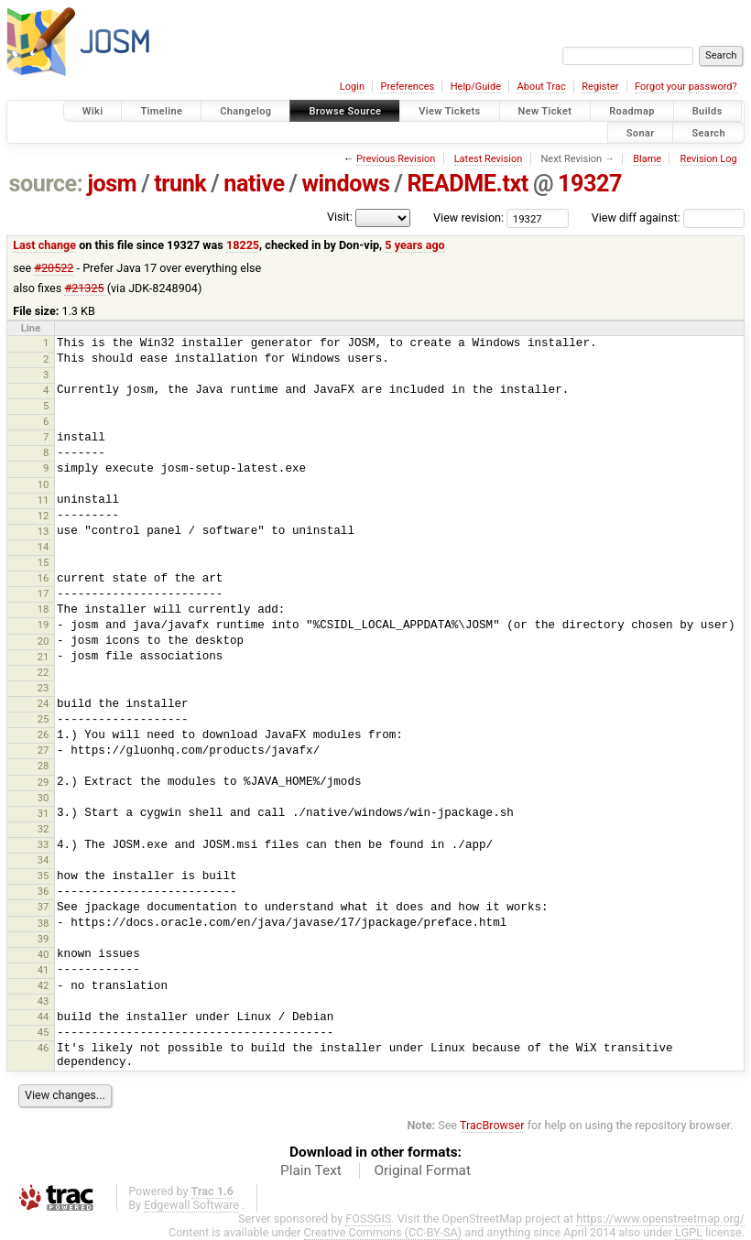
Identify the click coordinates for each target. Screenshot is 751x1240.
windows (346, 183)
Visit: (340, 216)
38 (43, 923)
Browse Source (345, 111)
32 (43, 828)
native (253, 183)
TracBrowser (492, 1125)
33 (43, 844)
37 (43, 906)
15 (43, 562)
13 (43, 531)
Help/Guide (476, 86)
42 (43, 985)
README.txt (467, 183)
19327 (590, 183)
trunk (180, 183)
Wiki (92, 111)
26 (43, 734)
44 (43, 1016)
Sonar (640, 132)
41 (43, 969)
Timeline (161, 111)
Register (600, 86)
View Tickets (449, 111)
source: (46, 183)
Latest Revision (488, 159)
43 (43, 1001)
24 (43, 703)
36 (43, 891)
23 (43, 687)
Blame (647, 159)
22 (43, 672)
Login (352, 86)
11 (43, 500)
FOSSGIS (368, 1218)
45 (43, 1032)
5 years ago (414, 245)
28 (43, 765)
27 (43, 750)
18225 (242, 245)
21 (43, 656)
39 (43, 938)
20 (43, 641)
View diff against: (668, 217)
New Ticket (545, 111)
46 (43, 1047)
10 (43, 484)
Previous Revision (395, 159)
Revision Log (708, 159)
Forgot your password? (686, 86)
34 (43, 860)
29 (43, 782)
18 (43, 609)
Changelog (245, 111)
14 (43, 546)
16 (43, 577)
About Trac (541, 86)
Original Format (422, 1170)
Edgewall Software (191, 1205)
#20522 (53, 268)
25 (43, 718)
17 (43, 593)
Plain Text (311, 1170)
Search (708, 132)
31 (43, 813)
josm (111, 183)
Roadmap (632, 111)
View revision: (468, 217)
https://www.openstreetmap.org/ (660, 1218)
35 (43, 875)
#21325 (83, 288)
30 (43, 797)
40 (43, 954)
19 (43, 624)
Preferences (407, 86)
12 (43, 515)
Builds (707, 111)
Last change (44, 245)
